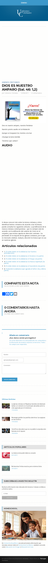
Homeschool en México (26, 545)
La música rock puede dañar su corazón (24, 453)
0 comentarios (36, 93)
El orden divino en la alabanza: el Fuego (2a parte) (24, 259)
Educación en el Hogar (13, 547)
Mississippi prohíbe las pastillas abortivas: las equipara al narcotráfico (28, 418)
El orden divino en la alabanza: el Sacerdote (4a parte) (25, 266)
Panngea (43, 558)
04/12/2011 (15, 455)
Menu (24, 3)
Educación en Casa (27, 547)
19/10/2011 (15, 468)
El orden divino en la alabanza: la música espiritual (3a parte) (24, 262)
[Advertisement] (24, 54)
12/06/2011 (25, 93)
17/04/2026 (15, 410)
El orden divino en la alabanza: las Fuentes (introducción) (20, 252)
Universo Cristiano (11, 93)
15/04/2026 (15, 433)
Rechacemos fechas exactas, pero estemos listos (27, 466)
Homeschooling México (11, 543)
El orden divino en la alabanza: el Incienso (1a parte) (25, 256)
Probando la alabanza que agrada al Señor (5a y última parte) (25, 269)
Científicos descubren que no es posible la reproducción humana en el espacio (29, 430)
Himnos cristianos (11, 82)
